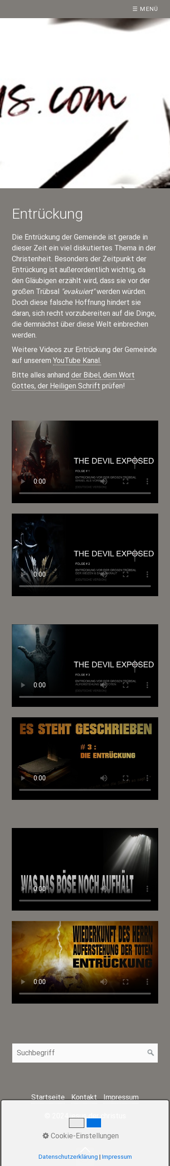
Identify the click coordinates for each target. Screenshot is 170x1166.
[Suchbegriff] (85, 1053)
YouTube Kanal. (77, 360)
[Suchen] (151, 1053)
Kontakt (84, 1097)
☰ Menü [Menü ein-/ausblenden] (145, 8)
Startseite (48, 1097)
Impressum (121, 1097)
